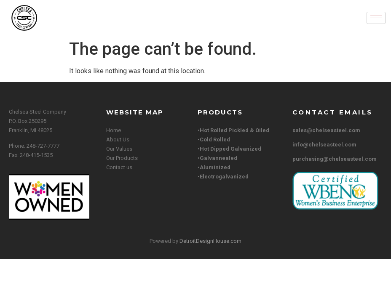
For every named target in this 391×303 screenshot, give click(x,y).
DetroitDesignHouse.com (210, 241)
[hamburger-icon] (376, 18)
